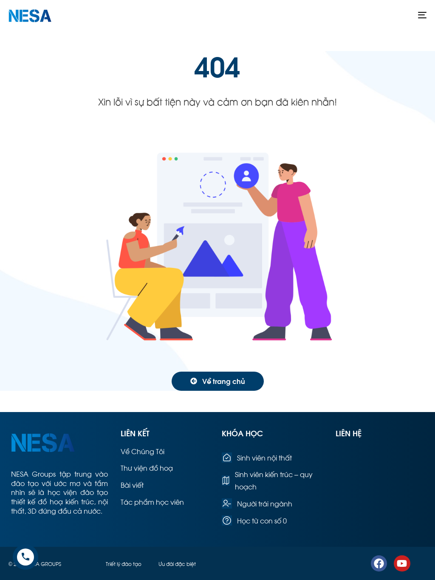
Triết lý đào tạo (123, 563)
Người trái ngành (257, 503)
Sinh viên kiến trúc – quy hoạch (267, 480)
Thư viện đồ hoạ (147, 467)
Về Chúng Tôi (142, 451)
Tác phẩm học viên (152, 501)
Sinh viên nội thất (257, 457)
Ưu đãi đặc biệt (177, 563)
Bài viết (132, 484)
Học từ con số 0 (254, 520)
